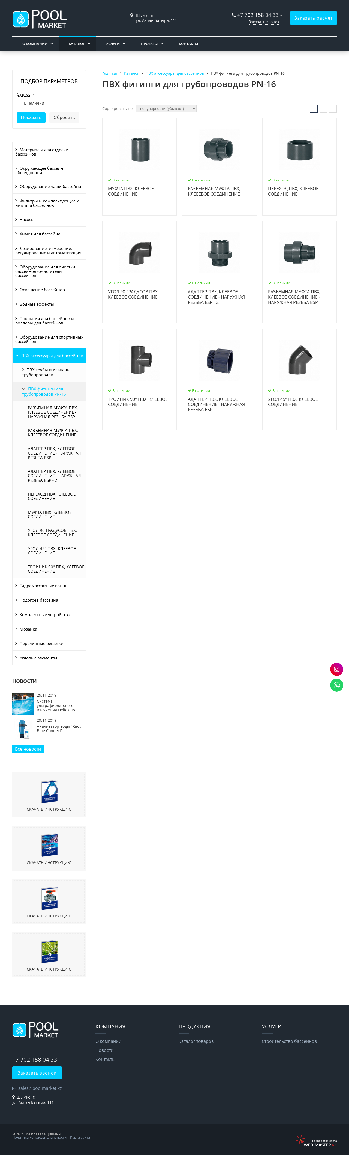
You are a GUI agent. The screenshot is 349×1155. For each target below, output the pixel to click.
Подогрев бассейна (39, 600)
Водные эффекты (37, 304)
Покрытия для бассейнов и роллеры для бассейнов (44, 321)
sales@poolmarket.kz (40, 1088)
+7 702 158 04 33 (258, 15)
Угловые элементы (38, 658)
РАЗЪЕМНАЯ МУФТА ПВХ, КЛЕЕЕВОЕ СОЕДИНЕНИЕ (53, 432)
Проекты (149, 43)
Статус (23, 94)
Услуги (113, 43)
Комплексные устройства (45, 614)
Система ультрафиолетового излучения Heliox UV (56, 706)
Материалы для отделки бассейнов (41, 152)
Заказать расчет (313, 18)
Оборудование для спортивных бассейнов (49, 339)
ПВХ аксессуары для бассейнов (52, 355)
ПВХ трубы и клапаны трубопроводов (46, 372)
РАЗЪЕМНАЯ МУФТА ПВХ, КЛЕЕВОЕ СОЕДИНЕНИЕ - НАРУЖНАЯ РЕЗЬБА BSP (53, 412)
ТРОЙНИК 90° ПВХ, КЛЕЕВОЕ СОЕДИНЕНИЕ (56, 569)
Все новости (28, 749)
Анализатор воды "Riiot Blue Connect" (59, 728)
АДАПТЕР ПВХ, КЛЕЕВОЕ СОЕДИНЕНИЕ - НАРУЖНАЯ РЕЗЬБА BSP (54, 453)
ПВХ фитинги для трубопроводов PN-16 (44, 391)
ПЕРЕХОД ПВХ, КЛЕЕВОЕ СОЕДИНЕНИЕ (52, 496)
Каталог (77, 43)
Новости (104, 1050)
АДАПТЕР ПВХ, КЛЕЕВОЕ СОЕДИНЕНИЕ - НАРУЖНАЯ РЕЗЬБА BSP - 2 (54, 475)
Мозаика (28, 629)
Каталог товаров (196, 1041)
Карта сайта (80, 1137)
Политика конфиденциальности (39, 1137)
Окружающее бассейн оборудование (39, 170)
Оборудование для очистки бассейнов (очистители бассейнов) (45, 271)
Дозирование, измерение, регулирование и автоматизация (48, 250)
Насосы (27, 219)
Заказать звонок (264, 21)
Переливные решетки (42, 643)
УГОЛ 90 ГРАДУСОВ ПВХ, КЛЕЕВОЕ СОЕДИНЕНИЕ (52, 532)
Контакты (188, 43)
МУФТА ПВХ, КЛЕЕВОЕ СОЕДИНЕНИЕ (49, 514)
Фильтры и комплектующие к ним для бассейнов (47, 203)
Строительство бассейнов (289, 1041)
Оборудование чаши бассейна (50, 186)
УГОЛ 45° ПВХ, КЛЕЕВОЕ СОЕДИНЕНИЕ (52, 551)
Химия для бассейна (40, 234)
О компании (34, 43)
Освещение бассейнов (42, 289)
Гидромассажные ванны (44, 585)
